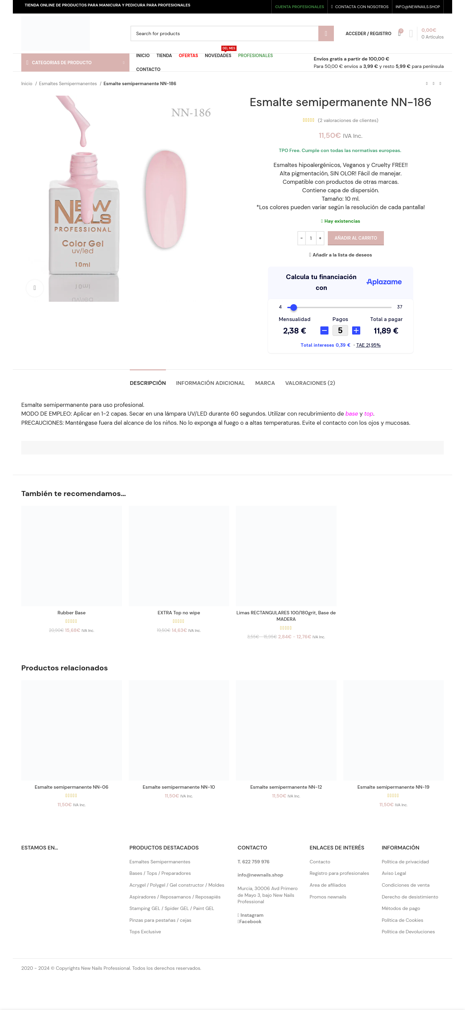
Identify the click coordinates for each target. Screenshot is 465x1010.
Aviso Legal (394, 873)
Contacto (320, 862)
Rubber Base (71, 613)
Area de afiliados (328, 885)
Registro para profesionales (339, 873)
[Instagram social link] (252, 7)
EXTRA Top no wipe (178, 613)
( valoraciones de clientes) (348, 120)
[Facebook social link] (240, 7)
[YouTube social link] (258, 7)
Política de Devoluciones (408, 932)
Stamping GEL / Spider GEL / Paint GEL (171, 908)
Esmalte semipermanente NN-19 (394, 787)
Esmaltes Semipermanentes (68, 84)
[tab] (148, 379)
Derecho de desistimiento (410, 897)
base (351, 413)
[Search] (232, 33)
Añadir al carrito (356, 238)
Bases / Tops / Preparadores (160, 873)
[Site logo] (55, 33)
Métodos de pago (401, 908)
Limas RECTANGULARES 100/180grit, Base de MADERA (286, 616)
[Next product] (440, 83)
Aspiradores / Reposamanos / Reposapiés (175, 897)
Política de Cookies (402, 920)
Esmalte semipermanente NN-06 (71, 787)
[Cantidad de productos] (311, 238)
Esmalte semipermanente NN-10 (179, 787)
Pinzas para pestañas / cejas (160, 920)
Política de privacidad (405, 862)
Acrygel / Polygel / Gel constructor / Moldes (176, 885)
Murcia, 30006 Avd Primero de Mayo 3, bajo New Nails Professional (268, 895)
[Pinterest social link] (265, 7)
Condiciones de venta (406, 885)
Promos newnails (328, 897)
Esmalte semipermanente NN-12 (286, 787)
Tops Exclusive (145, 932)
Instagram (252, 915)
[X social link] (246, 7)
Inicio (27, 84)
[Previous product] (426, 83)
